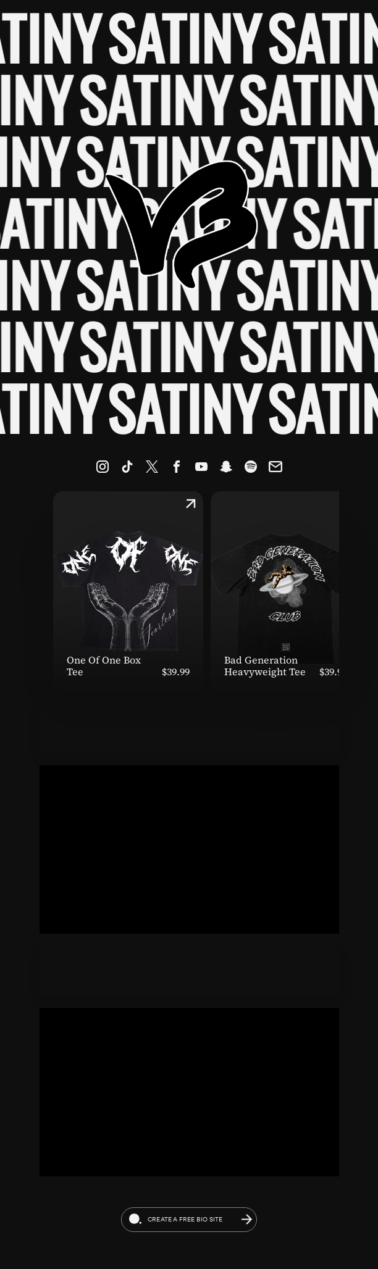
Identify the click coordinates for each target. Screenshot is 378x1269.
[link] (102, 466)
